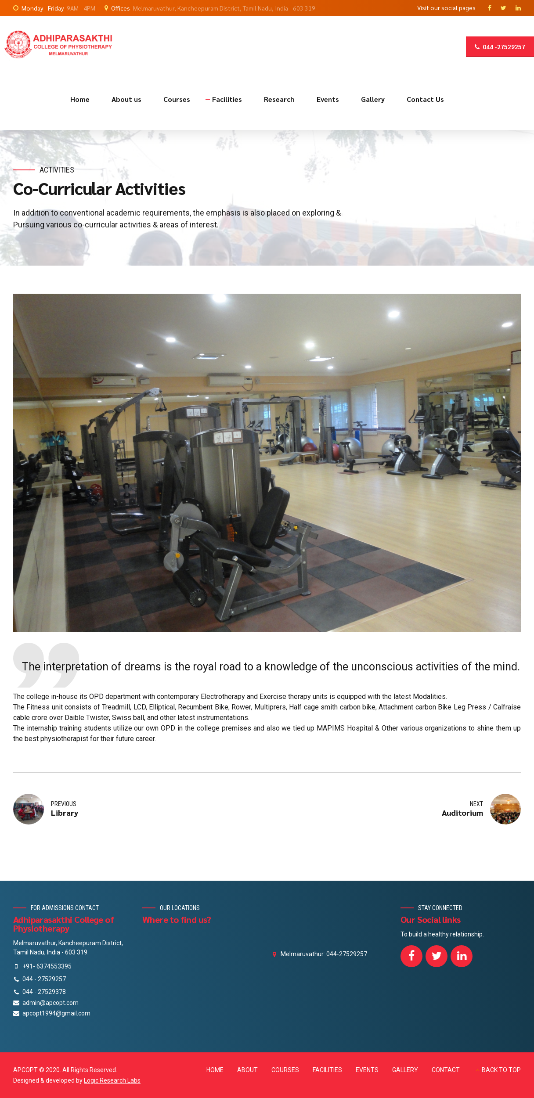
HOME (215, 1069)
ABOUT (247, 1069)
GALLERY (405, 1069)
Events (328, 99)
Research (279, 99)
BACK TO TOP (501, 1069)
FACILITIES (327, 1069)
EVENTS (367, 1069)
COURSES (285, 1069)
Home (80, 99)
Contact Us (425, 99)
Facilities (227, 99)
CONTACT (446, 1069)
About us (126, 99)
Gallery (373, 99)
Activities (57, 169)
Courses (176, 99)
